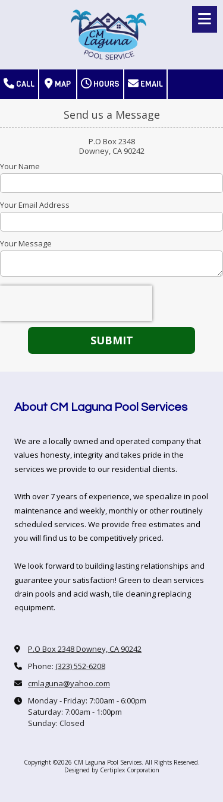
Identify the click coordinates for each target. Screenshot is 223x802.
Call (19, 83)
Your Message (26, 243)
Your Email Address (35, 205)
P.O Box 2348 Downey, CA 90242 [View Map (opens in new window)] (85, 648)
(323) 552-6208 (80, 666)
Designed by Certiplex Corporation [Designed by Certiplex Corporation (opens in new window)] (111, 770)
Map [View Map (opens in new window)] (58, 83)
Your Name (20, 166)
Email (145, 83)
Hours (100, 83)
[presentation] (76, 303)
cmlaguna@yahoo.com (69, 683)
